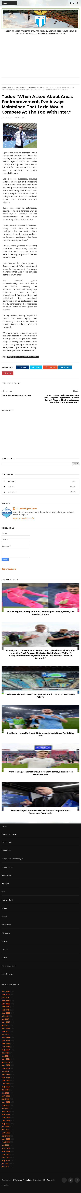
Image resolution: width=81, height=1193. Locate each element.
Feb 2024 (5, 1068)
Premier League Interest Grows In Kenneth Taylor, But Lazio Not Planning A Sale (40, 773)
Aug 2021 (6, 1160)
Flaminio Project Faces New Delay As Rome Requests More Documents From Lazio (40, 811)
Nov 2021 (6, 1151)
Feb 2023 (5, 1105)
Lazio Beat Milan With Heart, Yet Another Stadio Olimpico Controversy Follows (40, 695)
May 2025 (6, 1022)
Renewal (5, 941)
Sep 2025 (6, 1010)
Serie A (41, 87)
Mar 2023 (6, 1102)
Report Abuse (9, 569)
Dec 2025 (6, 1000)
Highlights (5, 883)
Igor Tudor (20, 87)
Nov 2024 (6, 1040)
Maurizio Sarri (7, 900)
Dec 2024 (6, 1037)
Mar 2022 (6, 1139)
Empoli (10, 87)
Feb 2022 (5, 1142)
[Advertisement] (40, 58)
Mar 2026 (6, 991)
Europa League (8, 867)
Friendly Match (7, 875)
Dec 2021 (6, 1148)
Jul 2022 (5, 1126)
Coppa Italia (6, 850)
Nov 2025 (6, 1003)
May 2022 (6, 1133)
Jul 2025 (5, 1016)
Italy (3, 892)
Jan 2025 (5, 1034)
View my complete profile (23, 518)
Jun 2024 (5, 1056)
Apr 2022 (5, 1136)
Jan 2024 (5, 1071)
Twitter (38, 486)
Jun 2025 (5, 1019)
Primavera (6, 933)
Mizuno (4, 908)
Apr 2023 (5, 1099)
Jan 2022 (5, 1145)
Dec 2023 (6, 1074)
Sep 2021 (6, 1157)
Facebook (38, 481)
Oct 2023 (6, 1080)
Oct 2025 (6, 1006)
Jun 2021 (5, 1166)
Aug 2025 (6, 1013)
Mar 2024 (6, 1065)
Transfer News (7, 974)
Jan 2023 (5, 1108)
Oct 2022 (6, 1117)
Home (4, 87)
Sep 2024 (6, 1047)
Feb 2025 (5, 1031)
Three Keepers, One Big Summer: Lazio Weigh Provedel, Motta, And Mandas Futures (40, 612)
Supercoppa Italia (8, 966)
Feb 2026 (5, 994)
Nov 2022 (6, 1114)
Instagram (38, 491)
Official (4, 916)
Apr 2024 (5, 1062)
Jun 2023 (5, 1093)
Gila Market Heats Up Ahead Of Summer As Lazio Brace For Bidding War (40, 734)
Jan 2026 (5, 997)
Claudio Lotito (7, 842)
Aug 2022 (6, 1123)
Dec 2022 (6, 1111)
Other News (31, 87)
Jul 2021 (5, 1163)
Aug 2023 (6, 1086)
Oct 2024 (6, 1043)
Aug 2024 (6, 1049)
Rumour (5, 949)
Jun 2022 (5, 1129)
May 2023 (6, 1096)
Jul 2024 (5, 1053)
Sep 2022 (6, 1120)
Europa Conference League (12, 859)
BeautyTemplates (24, 1180)
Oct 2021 (6, 1154)
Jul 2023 (5, 1090)
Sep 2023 (6, 1083)
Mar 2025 (6, 1028)
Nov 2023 (6, 1077)
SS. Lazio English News (26, 508)
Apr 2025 (5, 1025)
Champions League (9, 834)
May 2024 (6, 1059)
